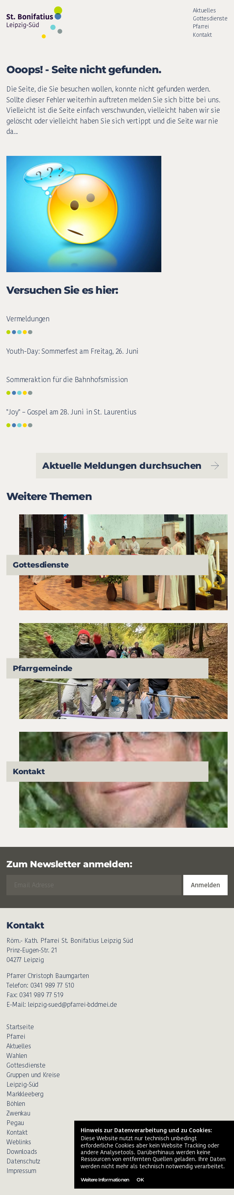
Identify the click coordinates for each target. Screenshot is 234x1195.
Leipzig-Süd (22, 1084)
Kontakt (202, 35)
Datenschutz (23, 1161)
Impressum (21, 1170)
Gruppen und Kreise (33, 1074)
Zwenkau (18, 1113)
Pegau (15, 1122)
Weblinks (18, 1142)
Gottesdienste (210, 18)
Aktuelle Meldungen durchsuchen (131, 465)
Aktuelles (204, 10)
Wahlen (16, 1055)
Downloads (21, 1151)
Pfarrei (201, 26)
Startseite (20, 1027)
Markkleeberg (25, 1094)
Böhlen (15, 1103)
